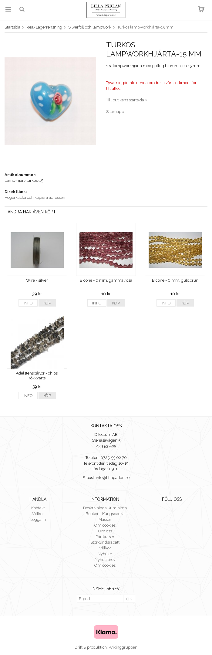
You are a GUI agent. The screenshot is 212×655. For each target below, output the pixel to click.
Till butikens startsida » (126, 100)
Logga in (38, 519)
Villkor (38, 513)
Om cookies (105, 525)
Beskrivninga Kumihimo (105, 508)
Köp (47, 303)
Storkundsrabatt (104, 542)
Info (28, 303)
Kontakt (38, 508)
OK (129, 599)
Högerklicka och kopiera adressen (35, 197)
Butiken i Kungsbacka (105, 513)
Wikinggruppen (123, 647)
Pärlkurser (105, 537)
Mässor (105, 519)
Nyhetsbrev (105, 559)
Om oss (105, 531)
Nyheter (105, 553)
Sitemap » (115, 111)
